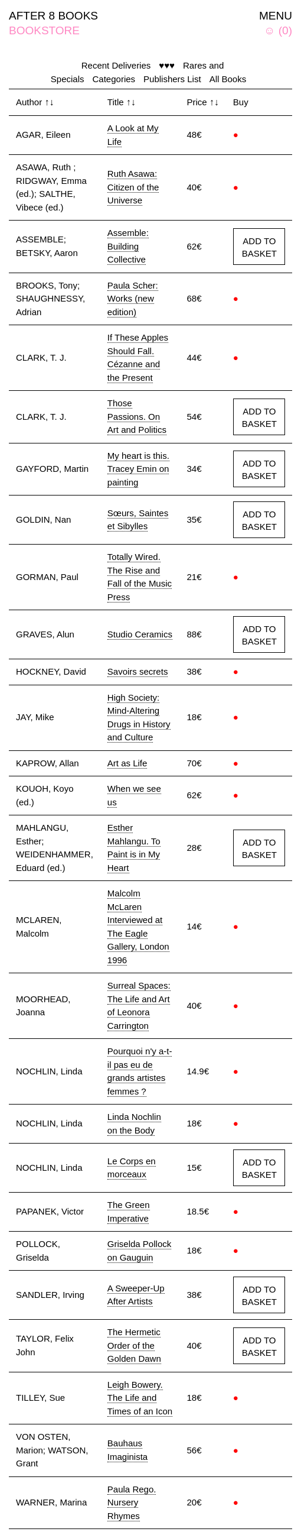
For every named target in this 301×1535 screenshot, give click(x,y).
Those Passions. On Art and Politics (136, 416)
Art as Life (127, 763)
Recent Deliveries (116, 65)
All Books (228, 79)
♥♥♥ (167, 65)
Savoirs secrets (137, 671)
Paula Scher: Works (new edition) (132, 298)
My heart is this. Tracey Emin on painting (138, 469)
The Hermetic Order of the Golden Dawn (134, 1345)
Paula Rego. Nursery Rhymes (131, 1502)
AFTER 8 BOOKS (53, 15)
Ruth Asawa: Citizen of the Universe (133, 187)
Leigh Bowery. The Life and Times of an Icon (139, 1397)
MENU (275, 15)
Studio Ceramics (139, 634)
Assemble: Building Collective (128, 246)
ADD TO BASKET (259, 247)
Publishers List (172, 79)
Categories (114, 79)
